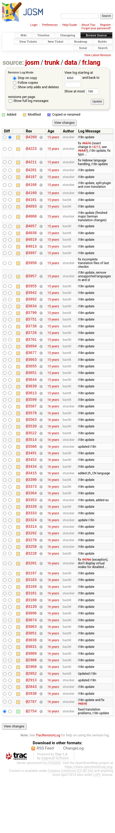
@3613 (31, 414)
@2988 (31, 711)
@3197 (31, 614)
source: (13, 62)
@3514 (31, 467)
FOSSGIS (54, 819)
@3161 (31, 637)
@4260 (31, 137)
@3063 (31, 674)
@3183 (31, 622)
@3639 (31, 407)
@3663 (31, 377)
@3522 (31, 459)
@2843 (31, 741)
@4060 (31, 221)
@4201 (31, 171)
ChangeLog (73, 804)
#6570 (86, 144)
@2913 (31, 734)
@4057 (31, 231)
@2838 (31, 749)
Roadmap (80, 41)
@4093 (31, 210)
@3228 (31, 594)
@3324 (31, 556)
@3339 (31, 541)
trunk (51, 62)
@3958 (31, 271)
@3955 (31, 295)
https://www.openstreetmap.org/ (89, 823)
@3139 (31, 652)
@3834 (31, 317)
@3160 (31, 644)
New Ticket (56, 41)
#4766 (86, 601)
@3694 (31, 362)
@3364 (31, 526)
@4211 (31, 162)
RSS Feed (45, 804)
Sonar (83, 48)
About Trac (88, 25)
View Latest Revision (97, 55)
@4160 (31, 195)
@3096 (31, 659)
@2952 (31, 727)
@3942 (31, 302)
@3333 (31, 549)
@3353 (31, 534)
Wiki (24, 35)
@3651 (31, 392)
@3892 (31, 310)
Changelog (67, 35)
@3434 (31, 497)
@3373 (31, 519)
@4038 (31, 238)
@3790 (31, 325)
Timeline (43, 35)
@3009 (31, 704)
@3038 (31, 689)
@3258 (31, 586)
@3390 (31, 511)
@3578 (31, 437)
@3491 (31, 482)
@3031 (31, 696)
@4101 (31, 203)
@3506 (31, 474)
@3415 (31, 504)
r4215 (96, 148)
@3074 (31, 667)
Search (103, 48)
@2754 (31, 767)
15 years (53, 137)
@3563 (31, 444)
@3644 (31, 399)
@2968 (31, 719)
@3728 (31, 347)
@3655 (31, 384)
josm (32, 62)
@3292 (31, 571)
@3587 (31, 429)
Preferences (50, 25)
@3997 (31, 261)
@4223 (31, 149)
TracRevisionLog (48, 791)
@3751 (31, 332)
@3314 (31, 564)
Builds (102, 41)
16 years (53, 422)
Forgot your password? (96, 28)
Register (105, 25)
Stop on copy (25, 78)
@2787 (31, 757)
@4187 (31, 178)
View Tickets (28, 41)
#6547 (82, 151)
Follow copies (25, 83)
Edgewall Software (55, 814)
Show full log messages (29, 101)
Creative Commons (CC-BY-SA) (70, 827)
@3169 (31, 629)
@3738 (31, 340)
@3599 (31, 422)
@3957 (31, 284)
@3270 (31, 579)
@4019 (31, 246)
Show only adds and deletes (36, 87)
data (70, 62)
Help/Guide (69, 25)
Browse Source (96, 35)
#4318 (82, 760)
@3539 (31, 452)
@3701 (31, 355)
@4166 (31, 187)
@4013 (31, 254)
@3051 (31, 681)
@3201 (31, 604)
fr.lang (91, 62)
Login (33, 25)
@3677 (31, 369)
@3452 (31, 489)
